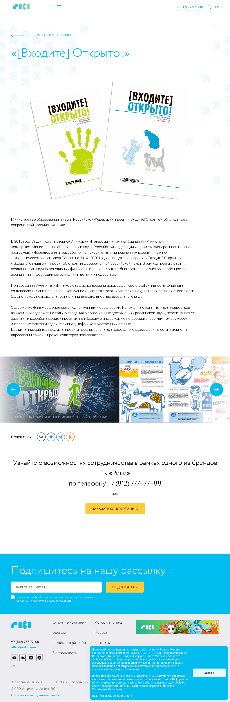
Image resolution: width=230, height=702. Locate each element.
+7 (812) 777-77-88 (189, 7)
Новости (102, 632)
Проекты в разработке (72, 643)
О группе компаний (70, 622)
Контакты (102, 643)
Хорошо (209, 672)
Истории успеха (108, 622)
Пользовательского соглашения (49, 601)
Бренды (59, 632)
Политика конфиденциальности (36, 695)
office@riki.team (23, 647)
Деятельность (65, 653)
